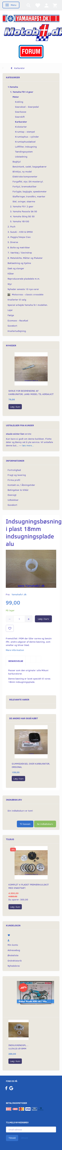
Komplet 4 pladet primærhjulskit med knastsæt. (28, 886)
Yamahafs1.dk (19, 594)
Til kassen (25, 823)
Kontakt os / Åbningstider (21, 484)
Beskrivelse (15, 661)
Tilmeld (12, 1137)
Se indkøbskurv (45, 823)
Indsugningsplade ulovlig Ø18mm (18, 1047)
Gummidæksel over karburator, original (31, 765)
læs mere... (28, 445)
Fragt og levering (17, 475)
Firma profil (14, 479)
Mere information (15, 650)
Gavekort (12, 504)
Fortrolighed (14, 470)
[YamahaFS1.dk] (31, 18)
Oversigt (12, 494)
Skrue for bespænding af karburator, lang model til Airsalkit (31, 392)
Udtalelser (13, 499)
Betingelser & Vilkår (18, 489)
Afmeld (24, 1137)
